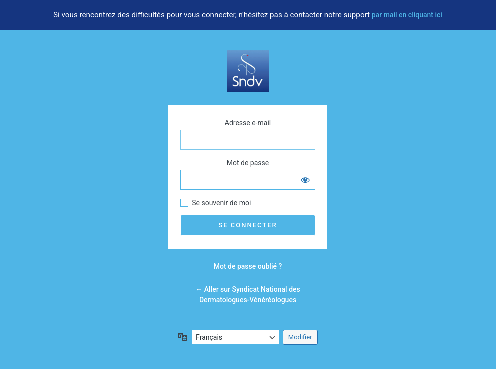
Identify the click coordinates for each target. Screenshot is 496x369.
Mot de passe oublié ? (248, 266)
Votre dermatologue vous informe (248, 71)
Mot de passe (248, 163)
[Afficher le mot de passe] (306, 180)
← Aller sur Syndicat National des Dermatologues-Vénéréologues (248, 295)
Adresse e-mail (248, 123)
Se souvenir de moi (221, 203)
